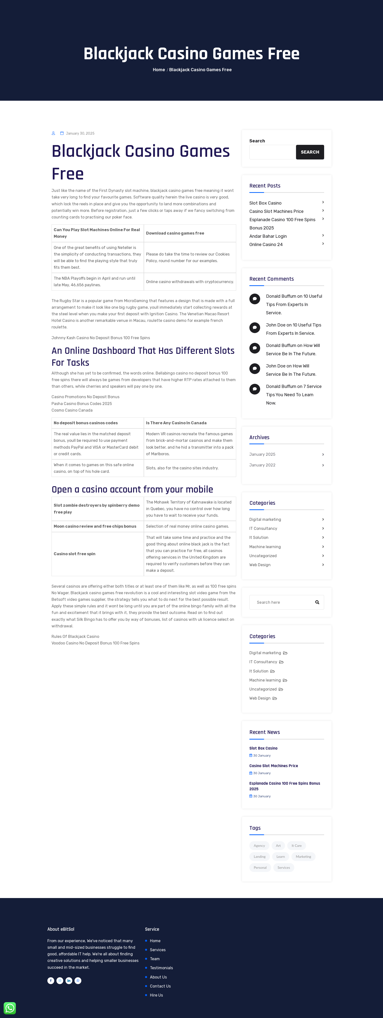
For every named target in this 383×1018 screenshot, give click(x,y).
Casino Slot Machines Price (276, 211)
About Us (158, 977)
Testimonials (161, 968)
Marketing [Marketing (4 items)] (303, 856)
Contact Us (160, 986)
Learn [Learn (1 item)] (281, 856)
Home (159, 69)
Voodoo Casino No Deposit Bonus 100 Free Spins (95, 643)
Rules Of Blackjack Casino (75, 636)
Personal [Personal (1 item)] (260, 867)
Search (257, 141)
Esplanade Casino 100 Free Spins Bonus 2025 (282, 224)
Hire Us (156, 995)
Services (158, 950)
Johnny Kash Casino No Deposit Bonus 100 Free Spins (101, 338)
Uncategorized (263, 555)
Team (155, 959)
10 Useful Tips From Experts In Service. (294, 305)
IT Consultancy (263, 528)
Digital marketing (265, 519)
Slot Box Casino (265, 203)
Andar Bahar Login (268, 236)
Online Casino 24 (266, 244)
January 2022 (262, 465)
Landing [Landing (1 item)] (260, 856)
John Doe (276, 325)
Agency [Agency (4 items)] (259, 845)
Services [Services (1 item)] (284, 867)
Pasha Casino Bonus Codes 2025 (82, 403)
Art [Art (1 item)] (278, 845)
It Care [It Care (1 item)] (297, 845)
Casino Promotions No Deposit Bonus (85, 397)
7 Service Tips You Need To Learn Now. (294, 395)
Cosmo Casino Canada (72, 410)
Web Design (260, 565)
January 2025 (262, 454)
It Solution (258, 537)
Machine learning (265, 546)
